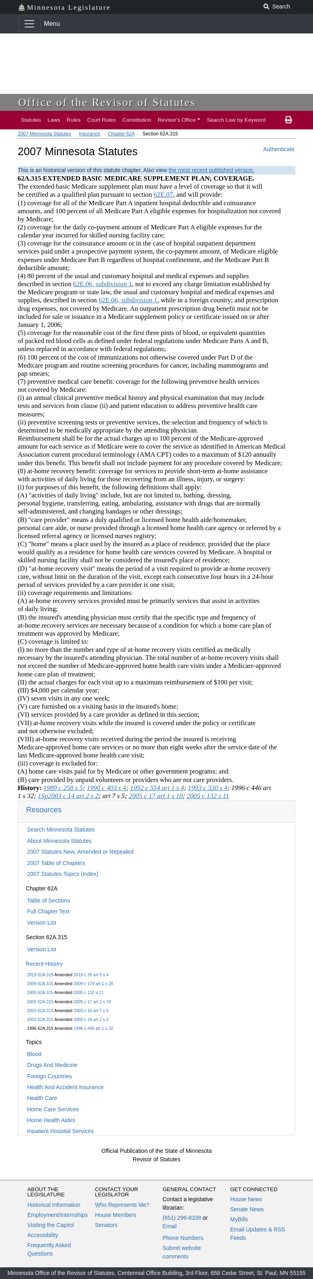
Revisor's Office (177, 120)
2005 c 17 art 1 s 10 (92, 1001)
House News (246, 1199)
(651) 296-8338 (182, 1218)
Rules (74, 120)
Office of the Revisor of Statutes (107, 102)
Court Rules (101, 120)
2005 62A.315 (40, 992)
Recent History (44, 964)
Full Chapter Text (48, 911)
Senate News (247, 1209)
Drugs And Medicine (52, 1065)
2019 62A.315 (40, 974)
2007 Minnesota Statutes (44, 134)
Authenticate (278, 149)
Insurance (89, 134)
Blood (34, 1054)
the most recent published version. (211, 170)
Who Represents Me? (122, 1205)
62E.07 (163, 194)
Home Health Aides (51, 1120)
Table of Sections (48, 900)
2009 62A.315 (40, 983)
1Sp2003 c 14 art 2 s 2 (68, 796)
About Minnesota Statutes (59, 841)
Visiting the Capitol (50, 1225)
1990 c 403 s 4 (106, 788)
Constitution (136, 120)
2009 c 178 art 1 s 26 (93, 983)
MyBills (239, 1219)
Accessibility (42, 1235)
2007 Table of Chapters (56, 863)
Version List (41, 922)
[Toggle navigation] (29, 24)
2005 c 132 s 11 (89, 992)
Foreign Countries (49, 1076)
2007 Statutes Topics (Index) (62, 874)
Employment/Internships (57, 1215)
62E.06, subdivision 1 (102, 284)
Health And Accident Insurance (65, 1087)
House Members (115, 1215)
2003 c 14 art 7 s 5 (91, 1010)
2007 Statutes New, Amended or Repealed (80, 852)
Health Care (42, 1098)
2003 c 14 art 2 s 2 (91, 1019)
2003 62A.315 (40, 1010)
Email (170, 1226)
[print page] (288, 120)
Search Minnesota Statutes (61, 829)
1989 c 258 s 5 (63, 788)
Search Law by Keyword (236, 120)
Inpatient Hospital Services (60, 1131)
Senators (106, 1225)
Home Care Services (53, 1109)
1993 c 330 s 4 (207, 788)
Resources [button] (44, 809)
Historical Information (53, 1205)
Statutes (31, 120)
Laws (53, 120)
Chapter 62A (121, 134)
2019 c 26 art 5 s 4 (91, 974)
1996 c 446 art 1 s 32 (93, 1028)
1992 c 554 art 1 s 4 (157, 788)
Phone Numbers (183, 1238)
